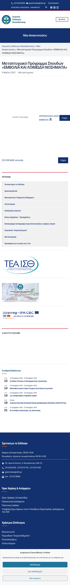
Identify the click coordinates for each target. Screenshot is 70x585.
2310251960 (35, 467)
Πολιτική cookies (10, 505)
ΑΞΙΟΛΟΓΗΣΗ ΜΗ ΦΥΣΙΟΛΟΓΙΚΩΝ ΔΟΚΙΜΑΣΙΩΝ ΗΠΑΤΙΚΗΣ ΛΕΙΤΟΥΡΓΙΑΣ (38, 403)
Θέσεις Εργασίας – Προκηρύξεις (17, 217)
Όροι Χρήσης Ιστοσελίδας (15, 497)
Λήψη (64, 118)
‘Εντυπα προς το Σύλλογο (14, 184)
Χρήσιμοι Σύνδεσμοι (20, 7)
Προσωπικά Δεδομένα (13, 501)
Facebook (51, 7)
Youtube (57, 7)
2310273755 (22, 467)
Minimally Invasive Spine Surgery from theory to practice (31, 388)
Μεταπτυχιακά (25, 72)
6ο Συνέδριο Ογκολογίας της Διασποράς (25, 410)
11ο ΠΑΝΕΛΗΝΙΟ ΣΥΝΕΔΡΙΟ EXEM (23, 396)
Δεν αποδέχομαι (35, 571)
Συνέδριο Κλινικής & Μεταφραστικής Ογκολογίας (28, 381)
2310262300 (19, 3)
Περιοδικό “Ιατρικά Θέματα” (15, 230)
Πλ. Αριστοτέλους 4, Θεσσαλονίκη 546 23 (23, 463)
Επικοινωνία (53, 3)
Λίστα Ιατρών (9, 204)
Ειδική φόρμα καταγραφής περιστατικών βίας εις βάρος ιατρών (29, 224)
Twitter (54, 7)
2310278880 (14, 476)
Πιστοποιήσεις (9, 539)
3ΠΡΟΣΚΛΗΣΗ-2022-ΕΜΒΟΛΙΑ (49, 118)
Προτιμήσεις (35, 578)
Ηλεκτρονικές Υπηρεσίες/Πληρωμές (19, 198)
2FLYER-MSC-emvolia (12, 160)
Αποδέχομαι (35, 565)
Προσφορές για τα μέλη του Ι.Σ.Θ (17, 243)
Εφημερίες (35, 7)
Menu (62, 19)
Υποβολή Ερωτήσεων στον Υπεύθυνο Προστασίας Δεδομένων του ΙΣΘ (33, 510)
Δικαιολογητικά (10, 191)
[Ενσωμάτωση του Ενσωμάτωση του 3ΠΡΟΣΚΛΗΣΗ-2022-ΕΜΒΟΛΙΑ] (20, 117)
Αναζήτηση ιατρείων (12, 211)
